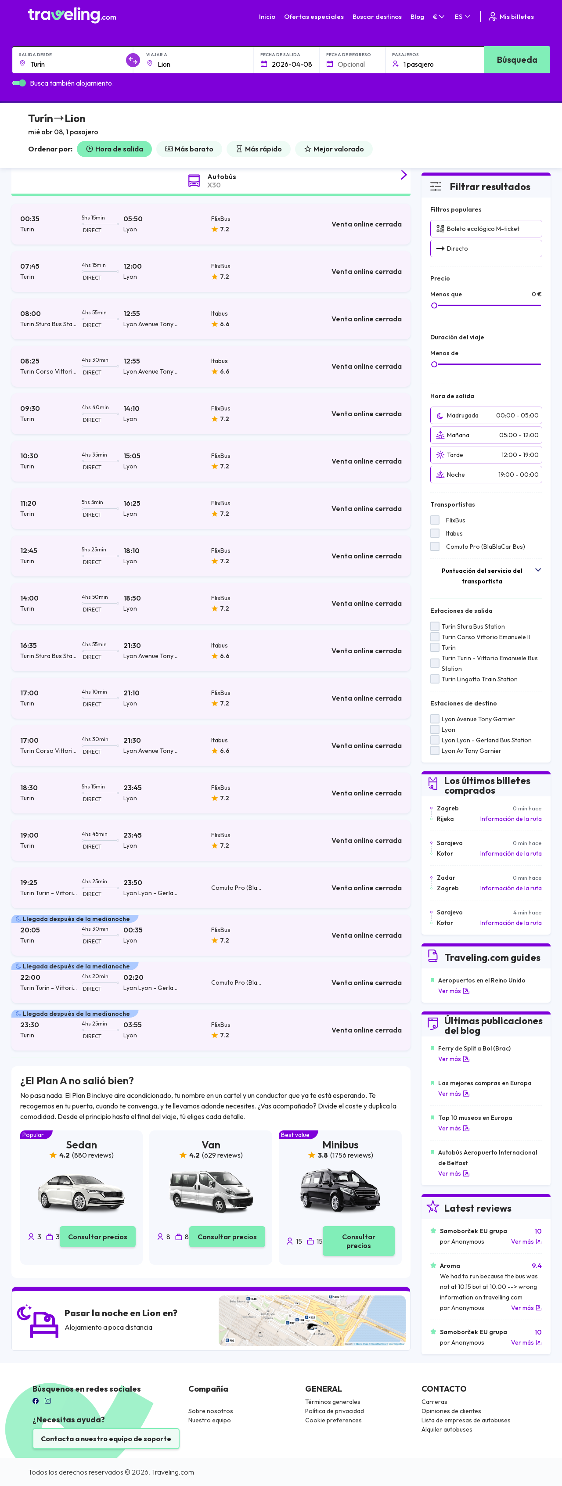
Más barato (189, 148)
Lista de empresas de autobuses (466, 1420)
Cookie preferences (333, 1420)
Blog (417, 16)
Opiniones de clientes (451, 1411)
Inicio (267, 16)
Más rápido (258, 148)
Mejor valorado (334, 148)
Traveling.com (172, 1472)
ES (463, 16)
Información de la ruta (511, 819)
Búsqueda (517, 59)
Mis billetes (510, 16)
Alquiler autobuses (447, 1429)
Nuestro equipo (209, 1420)
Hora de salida (114, 148)
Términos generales (332, 1402)
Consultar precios (97, 1236)
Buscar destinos (377, 16)
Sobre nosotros (210, 1411)
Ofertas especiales (314, 16)
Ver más (454, 991)
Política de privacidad (334, 1411)
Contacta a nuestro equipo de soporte (106, 1438)
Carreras (434, 1402)
